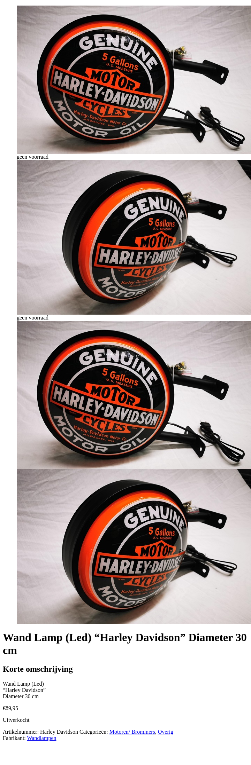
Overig (165, 732)
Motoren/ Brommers (132, 732)
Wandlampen (41, 738)
